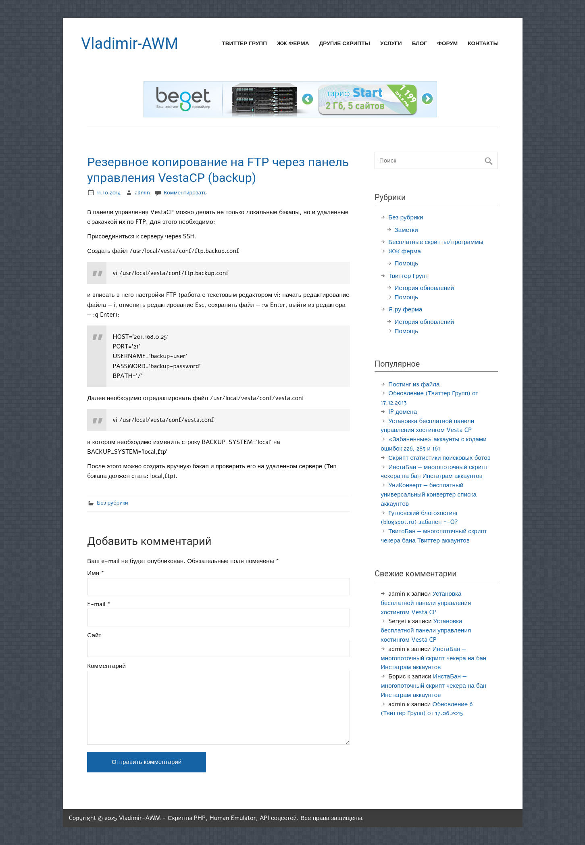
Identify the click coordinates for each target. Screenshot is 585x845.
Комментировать (185, 192)
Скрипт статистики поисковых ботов (439, 458)
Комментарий (106, 666)
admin (142, 192)
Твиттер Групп (244, 43)
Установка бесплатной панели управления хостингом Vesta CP (426, 603)
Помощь (406, 263)
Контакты (483, 43)
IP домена (402, 412)
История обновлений (424, 288)
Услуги (391, 43)
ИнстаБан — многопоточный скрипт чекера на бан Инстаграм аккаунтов (433, 658)
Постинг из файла (413, 384)
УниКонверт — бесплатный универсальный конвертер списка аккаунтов (429, 494)
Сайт (94, 635)
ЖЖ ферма (293, 43)
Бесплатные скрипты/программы (435, 242)
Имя (95, 573)
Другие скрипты (344, 43)
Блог (419, 43)
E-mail (98, 604)
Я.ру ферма (405, 309)
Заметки (406, 230)
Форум (447, 43)
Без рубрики (112, 503)
